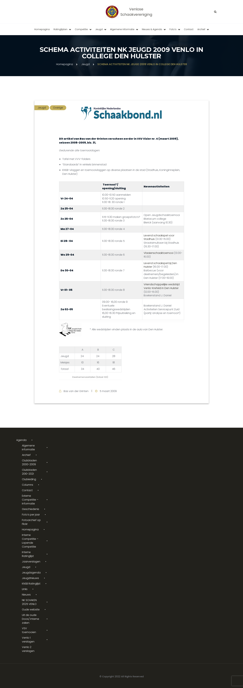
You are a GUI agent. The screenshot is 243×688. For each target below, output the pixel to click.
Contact (188, 29)
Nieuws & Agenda (152, 29)
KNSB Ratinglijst (31, 583)
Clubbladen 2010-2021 (29, 472)
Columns (27, 485)
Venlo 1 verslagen (28, 639)
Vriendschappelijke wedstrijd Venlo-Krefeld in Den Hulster (162, 286)
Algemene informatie (122, 29)
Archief (201, 29)
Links (24, 589)
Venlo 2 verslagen (28, 649)
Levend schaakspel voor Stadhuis (159, 237)
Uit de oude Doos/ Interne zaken (30, 619)
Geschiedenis (30, 509)
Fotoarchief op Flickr (31, 522)
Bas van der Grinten (76, 391)
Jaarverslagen (31, 561)
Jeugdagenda (31, 572)
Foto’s (172, 29)
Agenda (21, 440)
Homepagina (42, 29)
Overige (58, 108)
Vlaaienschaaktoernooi (159, 253)
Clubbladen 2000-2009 (29, 462)
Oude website (31, 609)
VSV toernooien (29, 630)
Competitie (81, 29)
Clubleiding (29, 479)
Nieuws (26, 594)
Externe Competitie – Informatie (30, 499)
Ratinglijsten (60, 29)
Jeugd (99, 29)
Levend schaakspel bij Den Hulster (160, 265)
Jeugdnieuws (30, 578)
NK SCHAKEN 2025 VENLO (29, 602)
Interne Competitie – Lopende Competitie (30, 541)
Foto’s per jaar (31, 514)
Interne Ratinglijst (28, 554)
